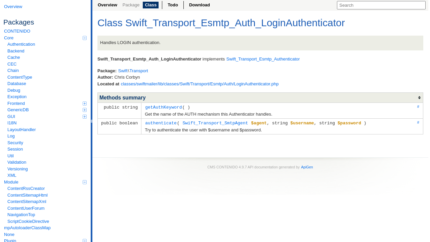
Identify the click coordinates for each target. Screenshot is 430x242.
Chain (13, 70)
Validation (16, 162)
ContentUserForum (26, 208)
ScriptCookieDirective (28, 221)
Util (10, 155)
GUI (47, 116)
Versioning (17, 168)
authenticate (161, 122)
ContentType (19, 77)
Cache (13, 57)
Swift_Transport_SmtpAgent (215, 122)
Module (45, 182)
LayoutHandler (21, 129)
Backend (16, 50)
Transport (139, 70)
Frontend (47, 103)
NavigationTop (21, 214)
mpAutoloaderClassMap (27, 227)
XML (11, 175)
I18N (11, 122)
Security (15, 142)
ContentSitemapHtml (27, 195)
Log (11, 135)
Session (15, 149)
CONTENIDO (17, 31)
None (9, 234)
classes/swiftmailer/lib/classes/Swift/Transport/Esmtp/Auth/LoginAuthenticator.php (200, 83)
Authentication (21, 44)
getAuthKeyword (163, 107)
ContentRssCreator (26, 188)
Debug (13, 90)
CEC (11, 64)
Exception (17, 96)
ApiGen (307, 166)
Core (45, 37)
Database (16, 83)
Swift (123, 70)
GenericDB (47, 109)
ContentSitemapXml (26, 201)
